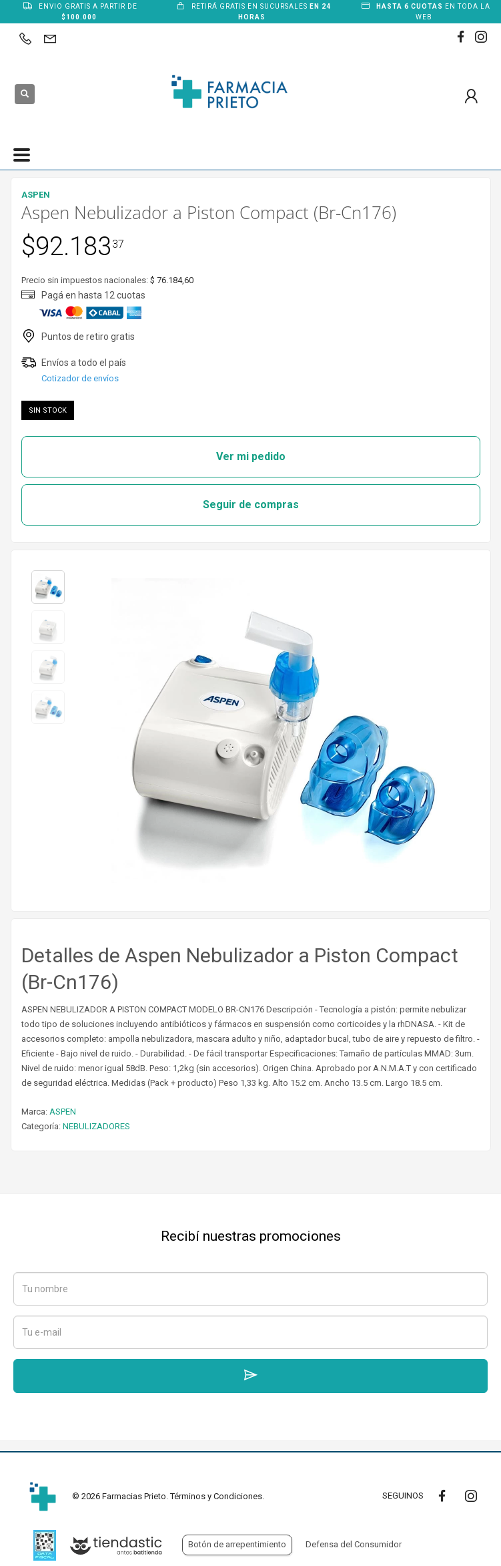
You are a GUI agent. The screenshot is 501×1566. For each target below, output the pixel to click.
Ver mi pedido (251, 456)
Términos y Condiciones (216, 1496)
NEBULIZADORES (96, 1126)
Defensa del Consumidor (354, 1544)
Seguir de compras (251, 504)
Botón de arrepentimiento (237, 1544)
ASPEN (62, 1112)
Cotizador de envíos (80, 378)
